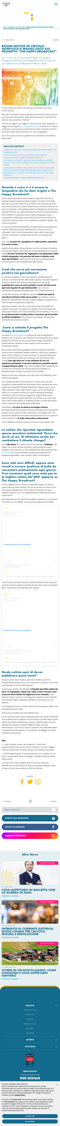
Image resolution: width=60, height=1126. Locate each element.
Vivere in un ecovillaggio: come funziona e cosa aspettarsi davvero (30, 975)
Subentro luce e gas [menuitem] (29, 1024)
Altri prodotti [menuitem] (30, 1033)
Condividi (55, 40)
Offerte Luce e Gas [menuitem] (30, 1010)
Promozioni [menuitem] (30, 1028)
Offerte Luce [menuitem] (30, 1014)
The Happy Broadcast (29, 126)
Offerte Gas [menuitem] (30, 1019)
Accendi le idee (20, 27)
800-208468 (30, 1078)
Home (5, 27)
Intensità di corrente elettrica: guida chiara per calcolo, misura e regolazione (30, 933)
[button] (57, 1085)
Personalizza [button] (30, 1121)
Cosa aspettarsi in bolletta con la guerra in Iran (30, 893)
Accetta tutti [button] (30, 1116)
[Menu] (56, 4)
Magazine (11, 27)
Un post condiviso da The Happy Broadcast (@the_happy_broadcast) (30, 576)
